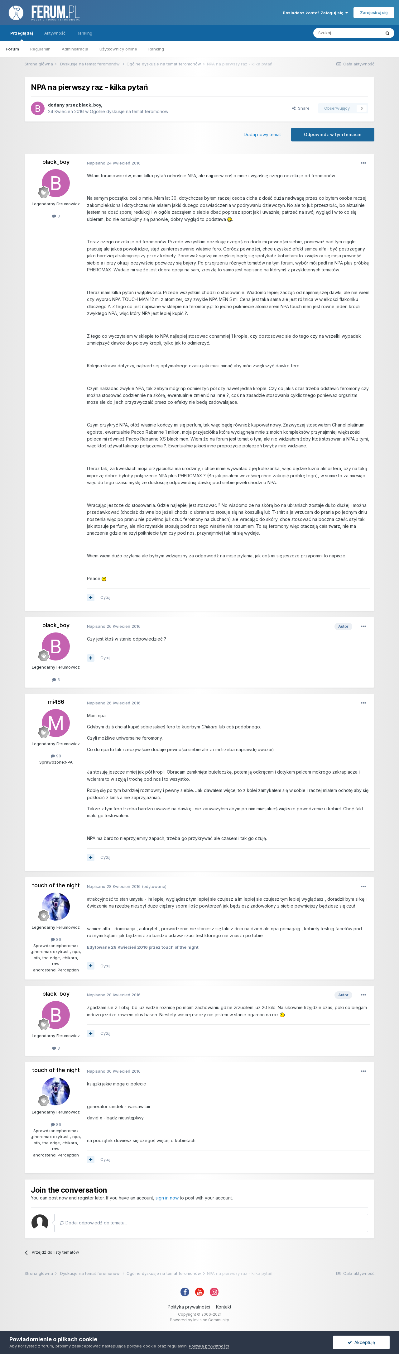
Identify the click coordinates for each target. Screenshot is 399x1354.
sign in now (167, 1197)
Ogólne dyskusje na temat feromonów (129, 111)
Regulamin (40, 48)
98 (56, 755)
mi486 (56, 701)
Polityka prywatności (189, 1306)
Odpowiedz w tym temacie (333, 134)
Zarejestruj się (374, 12)
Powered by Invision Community (199, 1320)
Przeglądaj (21, 36)
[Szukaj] (347, 33)
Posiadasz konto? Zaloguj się (315, 12)
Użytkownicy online (118, 48)
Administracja (75, 48)
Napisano (114, 162)
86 (56, 939)
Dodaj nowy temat (262, 134)
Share (301, 108)
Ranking (156, 48)
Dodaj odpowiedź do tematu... (93, 1222)
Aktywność (54, 33)
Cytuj (105, 597)
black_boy (90, 104)
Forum (12, 48)
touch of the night (56, 885)
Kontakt (223, 1306)
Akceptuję (361, 1342)
